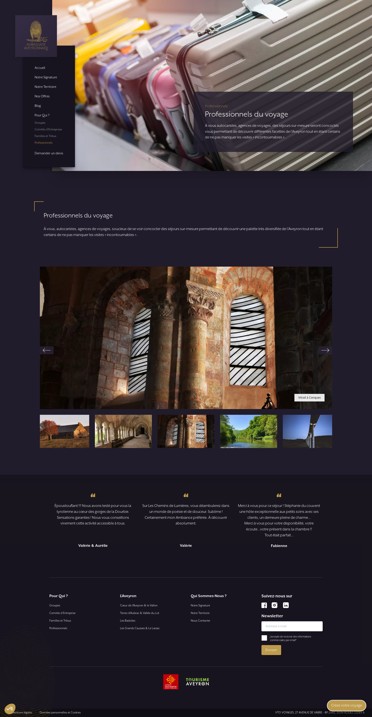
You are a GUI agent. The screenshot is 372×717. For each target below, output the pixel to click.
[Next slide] (325, 350)
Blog (38, 106)
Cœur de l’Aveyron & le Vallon (139, 605)
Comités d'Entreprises (48, 129)
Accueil (40, 68)
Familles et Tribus (45, 136)
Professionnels (43, 143)
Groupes (40, 123)
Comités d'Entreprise (62, 613)
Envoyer (271, 650)
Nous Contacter (200, 621)
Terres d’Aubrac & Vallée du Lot (139, 613)
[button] (60, 431)
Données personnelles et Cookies (60, 712)
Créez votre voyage (346, 705)
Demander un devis (49, 153)
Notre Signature (46, 77)
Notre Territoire (45, 87)
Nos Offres (42, 96)
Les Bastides (127, 621)
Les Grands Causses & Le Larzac (140, 628)
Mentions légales (21, 712)
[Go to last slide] (47, 350)
